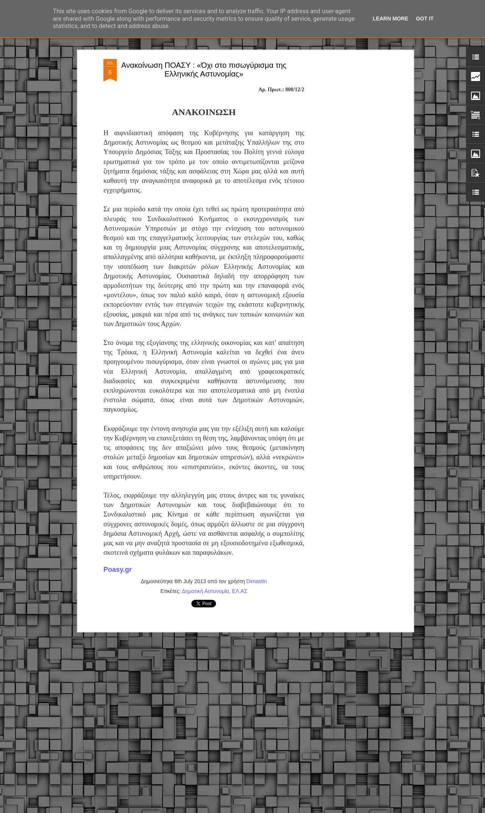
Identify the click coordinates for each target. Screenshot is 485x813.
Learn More (390, 19)
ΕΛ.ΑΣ (239, 590)
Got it (425, 19)
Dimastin (256, 580)
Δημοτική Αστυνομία (205, 590)
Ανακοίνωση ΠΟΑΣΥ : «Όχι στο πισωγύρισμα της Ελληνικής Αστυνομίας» (203, 68)
